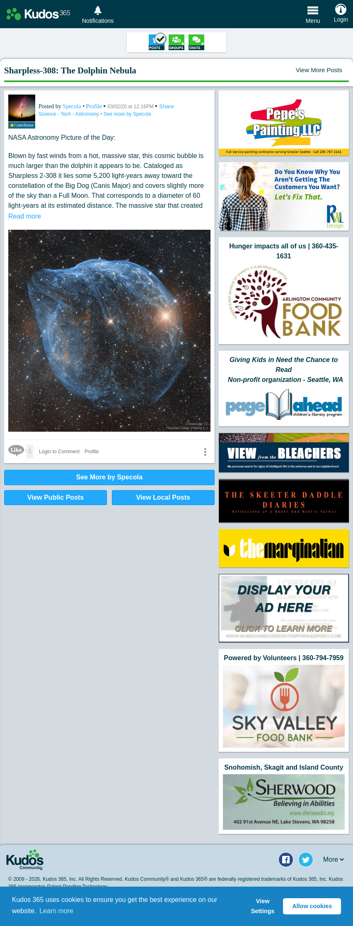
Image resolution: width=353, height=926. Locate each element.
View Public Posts (55, 497)
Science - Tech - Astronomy (69, 114)
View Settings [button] (263, 906)
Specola (72, 106)
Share (166, 106)
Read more (24, 216)
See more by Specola (127, 114)
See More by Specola (109, 477)
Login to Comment (59, 451)
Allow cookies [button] (312, 906)
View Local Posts (163, 497)
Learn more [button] (56, 910)
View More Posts (319, 69)
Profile (94, 106)
